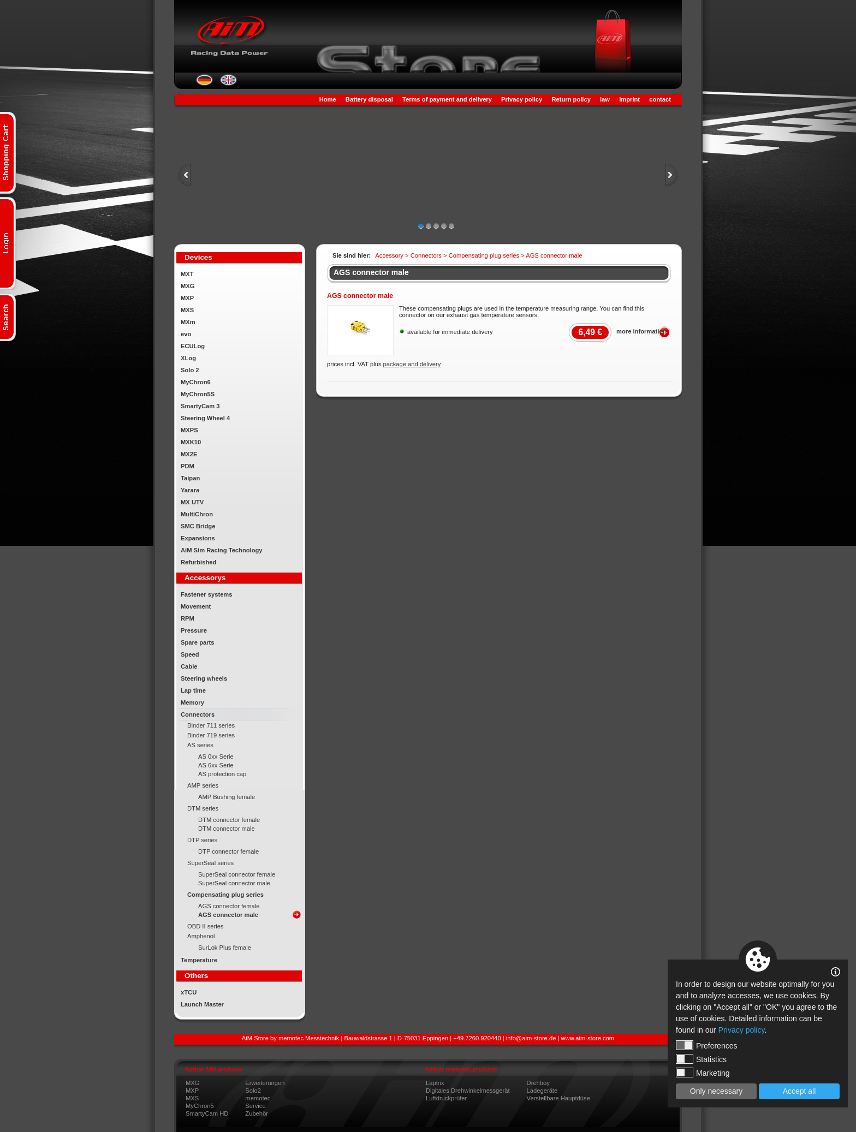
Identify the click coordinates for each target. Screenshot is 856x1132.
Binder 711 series (211, 725)
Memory (192, 702)
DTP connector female (228, 851)
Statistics (701, 1059)
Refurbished (198, 562)
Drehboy (538, 1083)
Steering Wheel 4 (205, 418)
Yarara (190, 490)
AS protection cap (222, 774)
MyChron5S (198, 394)
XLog (188, 358)
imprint (629, 99)
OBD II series (205, 926)
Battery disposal (369, 99)
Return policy (570, 99)
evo (186, 334)
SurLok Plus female (224, 947)
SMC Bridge (198, 526)
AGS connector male (228, 914)
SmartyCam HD (207, 1113)
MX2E (189, 454)
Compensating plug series (225, 894)
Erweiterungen (264, 1083)
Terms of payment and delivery (447, 99)
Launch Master (202, 1004)
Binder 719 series (211, 735)
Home (327, 99)
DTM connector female (229, 820)
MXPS (189, 430)
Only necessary (716, 1091)
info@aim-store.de (531, 1038)
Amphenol (201, 936)
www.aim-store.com (588, 1038)
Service (255, 1106)
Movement (196, 606)
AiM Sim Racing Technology (222, 550)
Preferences (706, 1045)
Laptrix (435, 1083)
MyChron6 (196, 382)
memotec (257, 1098)
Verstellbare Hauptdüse (558, 1098)
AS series (200, 745)
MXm (188, 322)
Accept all (799, 1091)
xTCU (189, 992)
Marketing (702, 1072)
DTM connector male (226, 828)
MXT (187, 274)
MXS (187, 310)
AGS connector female (229, 906)
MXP (187, 298)
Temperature (199, 960)
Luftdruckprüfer (446, 1098)
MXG (187, 286)
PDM (187, 466)
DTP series (202, 840)
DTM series (202, 808)
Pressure (194, 630)
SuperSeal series (210, 863)
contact (660, 99)
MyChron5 (200, 1106)
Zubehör (256, 1113)
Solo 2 (190, 370)
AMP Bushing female (226, 797)
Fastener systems (207, 594)
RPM (187, 618)
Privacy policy (521, 99)
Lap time (193, 690)
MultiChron (197, 514)
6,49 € (590, 332)
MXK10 (191, 442)
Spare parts (198, 642)
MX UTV (192, 502)
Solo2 (253, 1090)
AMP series (202, 785)
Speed (190, 654)
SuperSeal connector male (234, 883)
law (605, 99)
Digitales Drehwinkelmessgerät (468, 1090)
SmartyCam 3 (200, 406)
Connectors (198, 714)
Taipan (190, 478)
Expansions (198, 538)
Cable (189, 666)
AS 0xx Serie (216, 756)
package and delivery (412, 364)
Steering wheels (204, 678)
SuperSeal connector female (236, 874)
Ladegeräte (542, 1090)
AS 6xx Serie (216, 765)
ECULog (193, 346)
